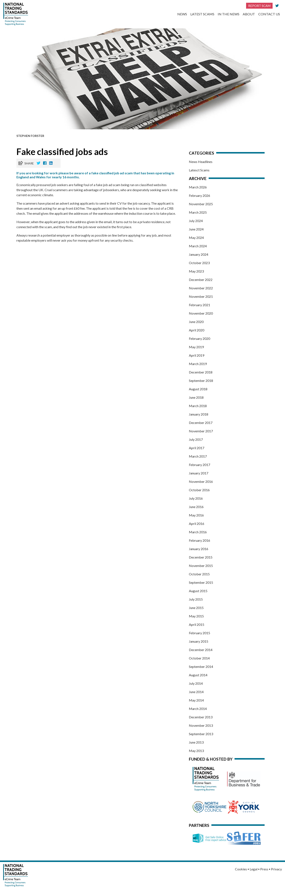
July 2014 (196, 683)
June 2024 (196, 229)
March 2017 (198, 456)
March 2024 (198, 246)
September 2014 (201, 667)
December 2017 (200, 423)
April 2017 (196, 448)
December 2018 (200, 372)
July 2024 (196, 221)
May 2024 (196, 238)
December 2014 (200, 650)
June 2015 (196, 608)
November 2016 (201, 481)
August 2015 (198, 591)
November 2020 (201, 313)
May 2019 (196, 347)
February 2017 (199, 465)
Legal (253, 869)
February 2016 (199, 540)
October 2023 (199, 263)
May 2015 (196, 616)
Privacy (276, 869)
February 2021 (199, 305)
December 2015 (200, 557)
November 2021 (201, 296)
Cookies (241, 869)
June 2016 (196, 507)
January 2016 (198, 549)
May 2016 (196, 515)
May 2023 (196, 271)
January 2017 (198, 473)
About (249, 14)
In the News (228, 14)
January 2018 (198, 414)
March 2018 (198, 406)
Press (264, 869)
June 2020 (196, 322)
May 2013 (196, 751)
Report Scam (259, 6)
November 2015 (201, 566)
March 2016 (198, 532)
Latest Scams (202, 14)
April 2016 (196, 524)
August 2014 (198, 675)
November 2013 (201, 725)
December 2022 (200, 280)
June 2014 (196, 692)
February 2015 (199, 633)
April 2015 (196, 624)
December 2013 (200, 717)
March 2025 (198, 212)
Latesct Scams (199, 170)
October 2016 (199, 490)
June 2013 (196, 742)
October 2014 (199, 658)
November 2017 (201, 431)
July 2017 (196, 439)
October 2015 (199, 574)
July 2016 (196, 498)
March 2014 (198, 709)
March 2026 (198, 187)
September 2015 (201, 582)
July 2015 (196, 599)
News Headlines (200, 162)
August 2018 (198, 389)
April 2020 (196, 330)
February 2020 (199, 338)
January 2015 (198, 641)
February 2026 (199, 195)
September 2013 (201, 734)
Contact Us (269, 14)
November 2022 (201, 288)
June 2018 (196, 397)
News (182, 14)
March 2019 (198, 364)
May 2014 (196, 700)
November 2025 (201, 204)
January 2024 (198, 254)
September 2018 (201, 381)
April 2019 (196, 355)
